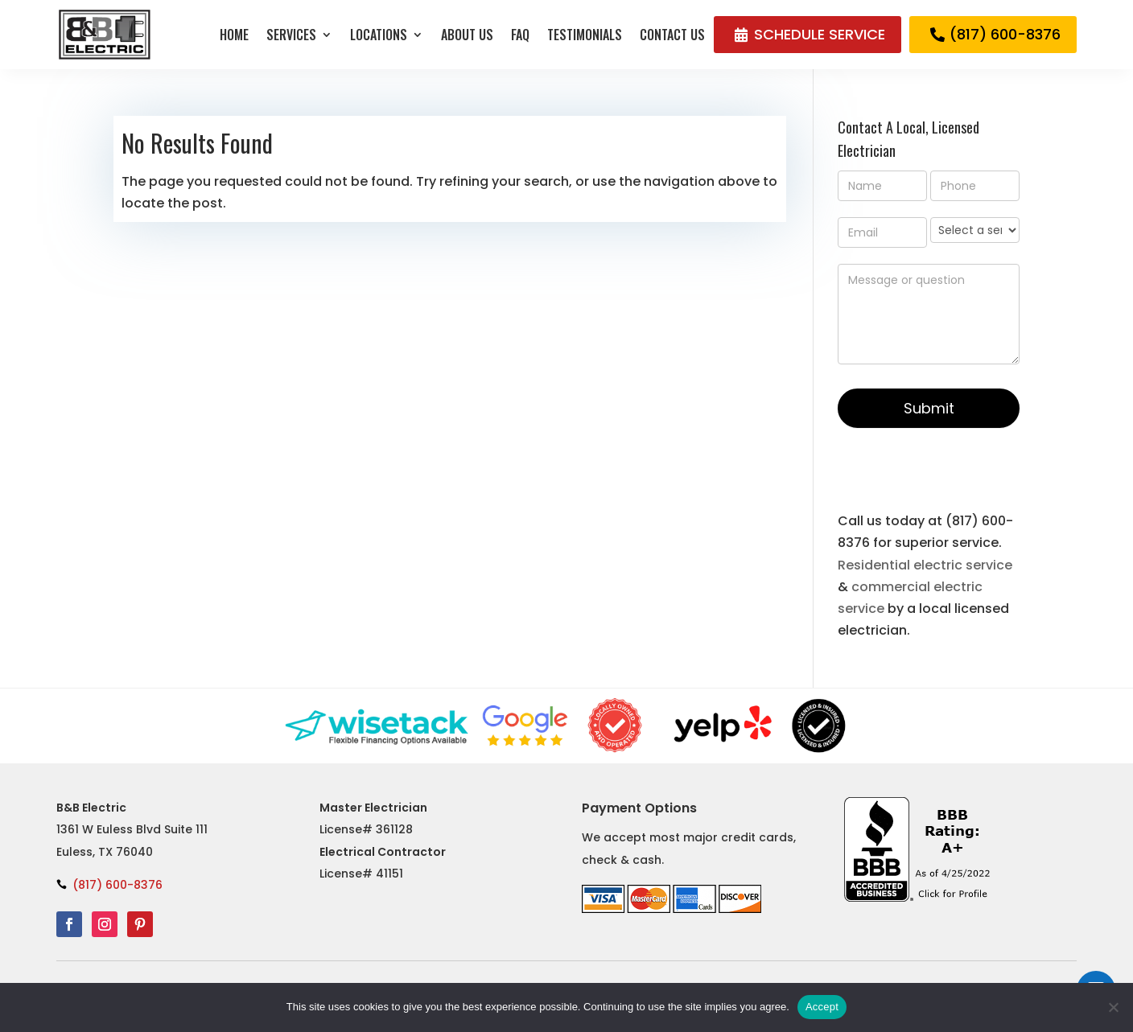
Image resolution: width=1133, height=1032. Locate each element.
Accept (821, 1007)
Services (291, 34)
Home (234, 34)
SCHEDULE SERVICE (819, 34)
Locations (378, 34)
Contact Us (672, 34)
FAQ (520, 34)
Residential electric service (925, 565)
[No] (1113, 1007)
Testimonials (584, 34)
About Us (467, 34)
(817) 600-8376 (1005, 34)
